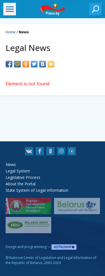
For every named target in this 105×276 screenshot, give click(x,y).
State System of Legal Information (37, 190)
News (11, 164)
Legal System (18, 171)
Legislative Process (23, 177)
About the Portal (21, 183)
